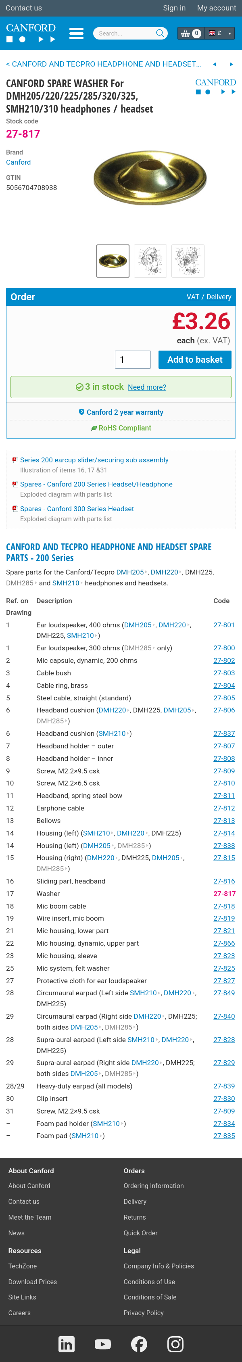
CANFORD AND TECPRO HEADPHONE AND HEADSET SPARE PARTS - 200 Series (109, 552)
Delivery (219, 297)
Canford (18, 162)
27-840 (224, 1016)
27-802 (224, 660)
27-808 (224, 758)
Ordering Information (154, 1186)
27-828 (224, 1040)
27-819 (224, 918)
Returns (135, 1217)
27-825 (224, 968)
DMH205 (132, 572)
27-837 (224, 733)
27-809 (224, 771)
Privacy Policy (144, 1313)
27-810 (224, 783)
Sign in (174, 8)
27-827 (224, 981)
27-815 (224, 858)
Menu (76, 33)
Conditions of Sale (150, 1297)
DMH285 (22, 583)
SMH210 (67, 583)
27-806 (224, 710)
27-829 (224, 1063)
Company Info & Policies (159, 1266)
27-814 (224, 833)
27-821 (224, 931)
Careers (19, 1313)
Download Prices (32, 1282)
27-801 (224, 625)
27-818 (224, 906)
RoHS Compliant (121, 428)
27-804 (224, 685)
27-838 (224, 846)
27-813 (224, 821)
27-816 (224, 881)
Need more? (147, 387)
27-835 (224, 1136)
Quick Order (141, 1233)
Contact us (24, 8)
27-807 (224, 746)
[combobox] (130, 33)
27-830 (224, 1099)
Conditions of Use (149, 1282)
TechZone (22, 1266)
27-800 (224, 648)
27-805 (224, 698)
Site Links (22, 1297)
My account (216, 8)
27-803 (224, 673)
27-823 (224, 956)
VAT (193, 297)
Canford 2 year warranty (121, 412)
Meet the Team (30, 1217)
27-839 (224, 1086)
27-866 (224, 943)
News (16, 1233)
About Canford (29, 1186)
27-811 (224, 796)
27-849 (224, 993)
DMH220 (166, 572)
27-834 (224, 1124)
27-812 (224, 808)
